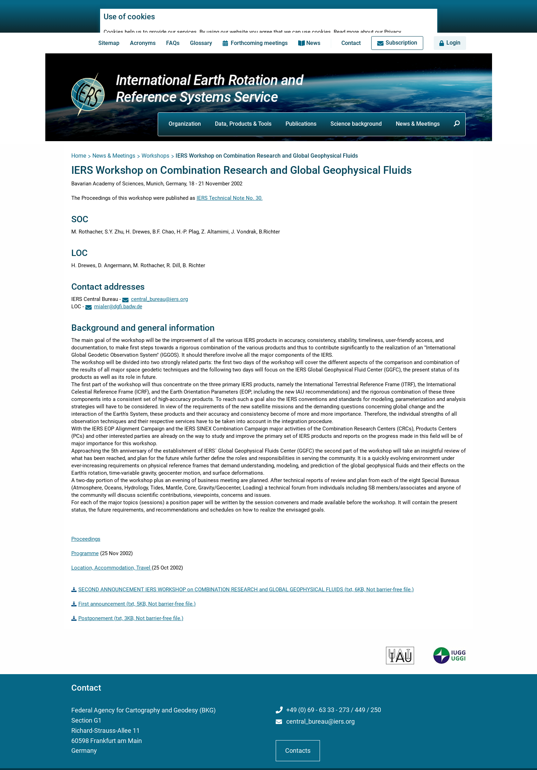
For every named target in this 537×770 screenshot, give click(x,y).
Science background (356, 114)
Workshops (155, 146)
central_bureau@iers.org (320, 712)
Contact (351, 34)
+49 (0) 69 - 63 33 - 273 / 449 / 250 (333, 700)
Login (453, 33)
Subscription (401, 33)
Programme (85, 544)
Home (78, 146)
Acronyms (143, 34)
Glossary (201, 34)
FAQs (172, 34)
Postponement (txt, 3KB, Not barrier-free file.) (130, 609)
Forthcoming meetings (259, 34)
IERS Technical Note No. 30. (230, 189)
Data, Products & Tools (243, 114)
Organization (185, 114)
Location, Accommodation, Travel (111, 558)
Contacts (297, 741)
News (313, 34)
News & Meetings (418, 114)
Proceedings (85, 530)
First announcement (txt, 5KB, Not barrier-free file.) (137, 595)
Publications (301, 114)
